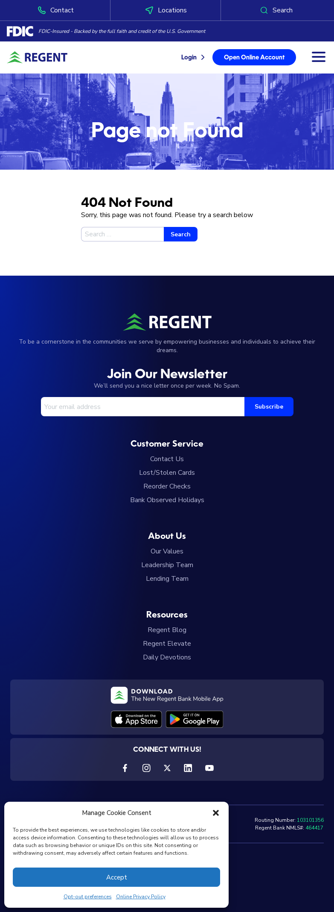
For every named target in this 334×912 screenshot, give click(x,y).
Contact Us (167, 459)
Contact (55, 10)
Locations (165, 10)
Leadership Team (167, 565)
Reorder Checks (167, 486)
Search (276, 10)
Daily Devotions (167, 657)
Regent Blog (167, 630)
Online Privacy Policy (141, 896)
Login (189, 58)
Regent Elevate (167, 643)
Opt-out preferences (88, 896)
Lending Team (167, 578)
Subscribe (269, 407)
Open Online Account (254, 58)
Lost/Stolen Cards (167, 472)
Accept (116, 877)
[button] (216, 813)
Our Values (167, 551)
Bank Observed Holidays (167, 500)
